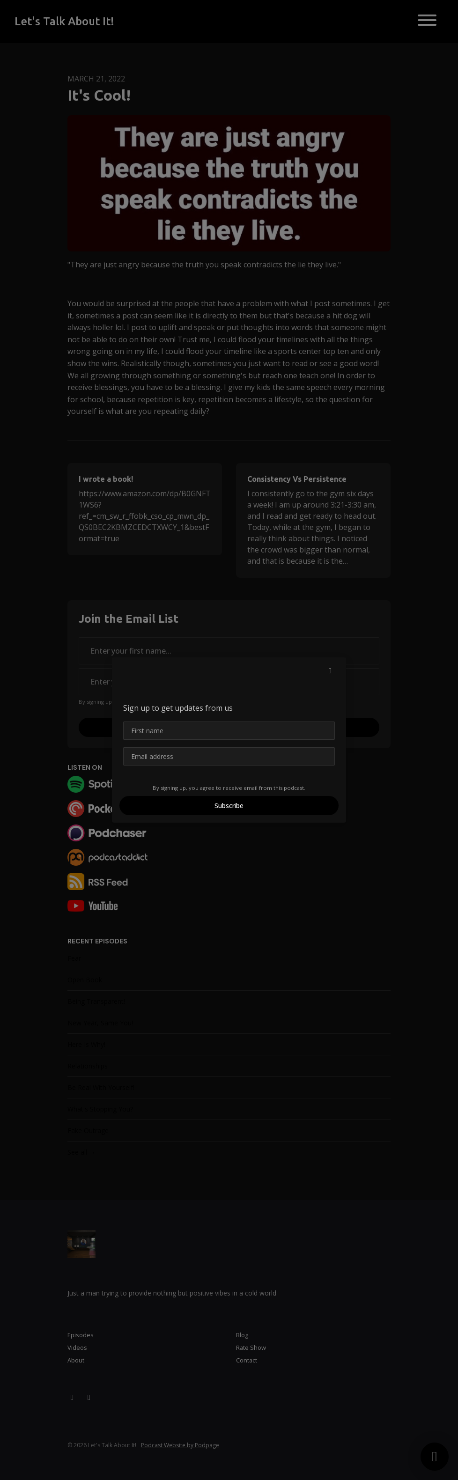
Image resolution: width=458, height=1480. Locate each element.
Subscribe (229, 805)
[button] (330, 670)
